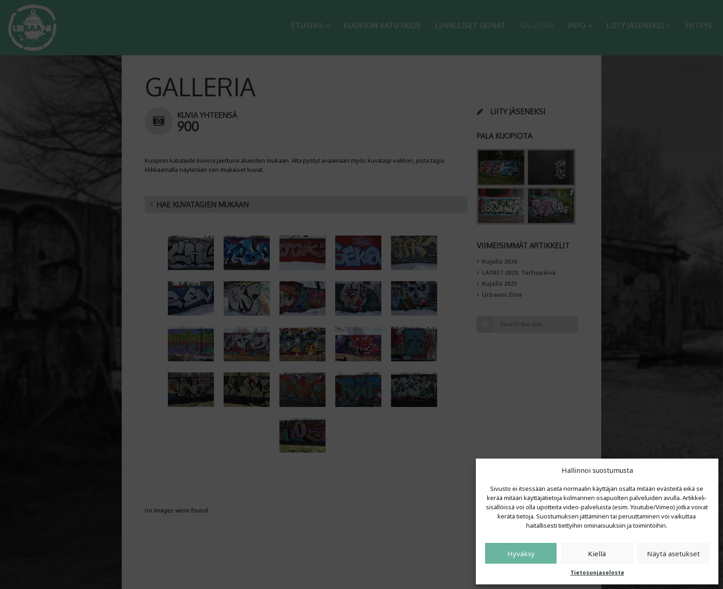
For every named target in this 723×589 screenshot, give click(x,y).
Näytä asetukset (673, 553)
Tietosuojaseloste (597, 573)
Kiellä (597, 553)
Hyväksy (521, 553)
